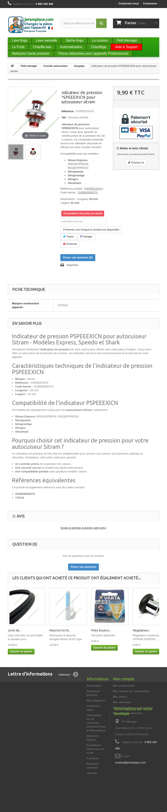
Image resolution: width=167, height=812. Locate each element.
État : (63, 117)
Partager (86, 236)
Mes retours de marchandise (131, 691)
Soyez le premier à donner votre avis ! (84, 527)
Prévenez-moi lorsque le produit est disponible (91, 229)
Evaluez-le (136, 162)
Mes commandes (124, 685)
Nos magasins (96, 700)
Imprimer (72, 265)
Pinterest (70, 243)
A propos (93, 758)
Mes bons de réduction (128, 713)
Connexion (150, 3)
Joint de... (14, 630)
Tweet (68, 236)
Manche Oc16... (59, 630)
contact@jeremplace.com (130, 784)
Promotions (94, 685)
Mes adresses (122, 702)
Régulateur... (141, 630)
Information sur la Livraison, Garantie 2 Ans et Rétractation (96, 723)
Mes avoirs (120, 696)
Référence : (67, 111)
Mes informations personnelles (133, 707)
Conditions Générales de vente (95, 749)
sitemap (92, 773)
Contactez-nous (128, 3)
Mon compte (123, 679)
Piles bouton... (101, 630)
